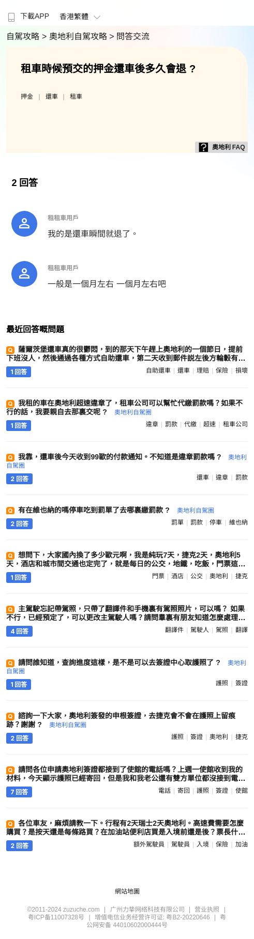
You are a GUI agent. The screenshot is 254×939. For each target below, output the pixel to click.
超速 (209, 424)
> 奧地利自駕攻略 (75, 36)
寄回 (183, 790)
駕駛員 (180, 844)
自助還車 (158, 370)
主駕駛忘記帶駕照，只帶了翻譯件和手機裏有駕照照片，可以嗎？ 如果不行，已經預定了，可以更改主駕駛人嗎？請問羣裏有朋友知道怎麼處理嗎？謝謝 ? (125, 617)
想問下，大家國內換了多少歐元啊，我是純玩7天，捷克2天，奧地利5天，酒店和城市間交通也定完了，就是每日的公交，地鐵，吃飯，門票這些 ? (125, 563)
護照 (222, 683)
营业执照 (207, 909)
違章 (152, 424)
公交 (196, 576)
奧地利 (219, 576)
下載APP (27, 16)
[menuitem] (27, 13)
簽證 (241, 683)
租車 (76, 96)
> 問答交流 (129, 36)
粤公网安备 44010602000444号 (156, 921)
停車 (216, 522)
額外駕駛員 (149, 844)
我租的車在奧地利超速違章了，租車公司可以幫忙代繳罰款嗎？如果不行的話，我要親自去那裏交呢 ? (124, 407)
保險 (222, 370)
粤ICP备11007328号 (56, 917)
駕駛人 (199, 630)
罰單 (177, 522)
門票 (158, 576)
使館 (241, 790)
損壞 (241, 370)
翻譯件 (174, 630)
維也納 (238, 522)
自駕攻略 (23, 36)
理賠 (203, 370)
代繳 (190, 424)
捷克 (241, 576)
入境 (203, 844)
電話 (164, 790)
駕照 (222, 630)
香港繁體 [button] (81, 16)
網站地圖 (127, 891)
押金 (27, 96)
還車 (52, 96)
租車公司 (235, 424)
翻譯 (241, 630)
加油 (241, 844)
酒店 (177, 576)
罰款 (171, 424)
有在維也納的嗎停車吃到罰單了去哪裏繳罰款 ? (116, 510)
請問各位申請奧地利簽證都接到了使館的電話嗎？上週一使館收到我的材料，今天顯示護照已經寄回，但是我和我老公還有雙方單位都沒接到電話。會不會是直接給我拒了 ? (124, 778)
